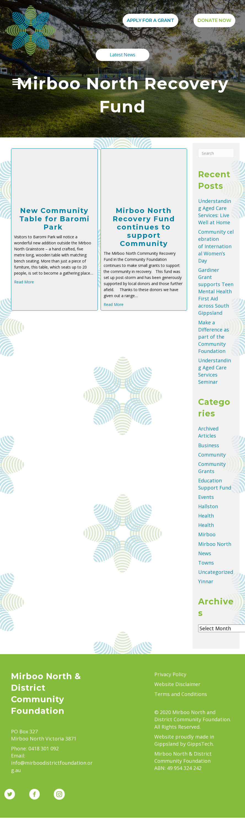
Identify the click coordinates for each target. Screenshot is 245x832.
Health (206, 515)
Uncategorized (215, 572)
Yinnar (205, 581)
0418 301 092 (43, 748)
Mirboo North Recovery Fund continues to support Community (144, 227)
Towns (206, 562)
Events (206, 497)
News (204, 553)
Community (212, 454)
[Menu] (23, 82)
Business (208, 445)
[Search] (216, 153)
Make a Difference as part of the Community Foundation (213, 336)
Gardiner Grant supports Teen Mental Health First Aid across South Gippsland (215, 291)
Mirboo (207, 534)
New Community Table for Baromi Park (54, 218)
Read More (24, 281)
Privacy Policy (170, 674)
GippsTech (200, 743)
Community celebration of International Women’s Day (216, 246)
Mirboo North (214, 544)
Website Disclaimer (177, 684)
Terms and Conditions (180, 694)
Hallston (208, 506)
